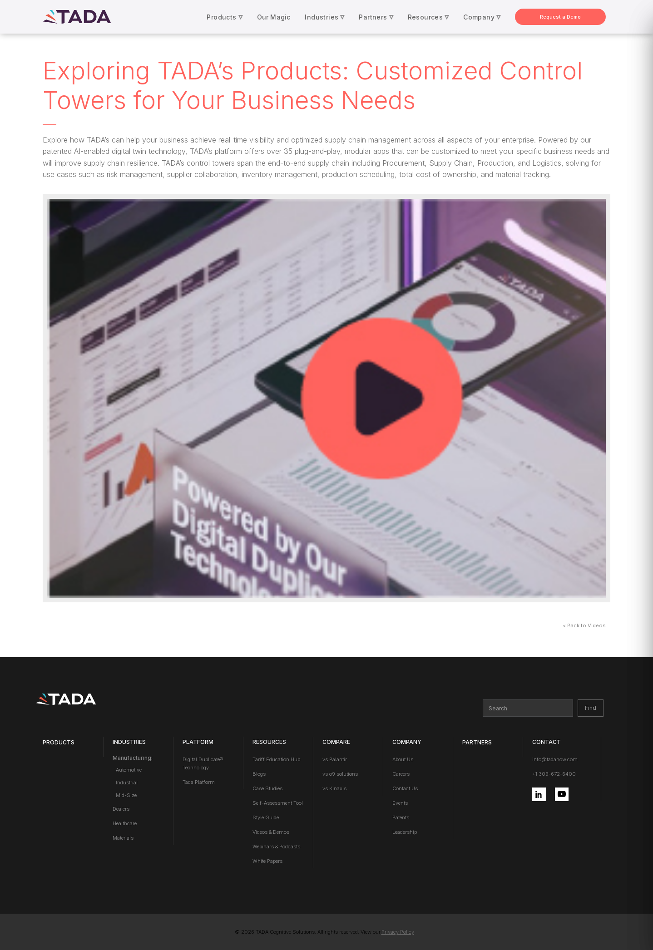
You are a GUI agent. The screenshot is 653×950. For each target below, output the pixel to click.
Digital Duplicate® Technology (203, 763)
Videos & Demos (270, 832)
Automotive (129, 770)
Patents (400, 817)
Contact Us (405, 788)
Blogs (259, 774)
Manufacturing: (133, 757)
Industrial (127, 782)
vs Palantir (334, 759)
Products (58, 742)
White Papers (267, 861)
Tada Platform (199, 782)
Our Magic (274, 17)
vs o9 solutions (340, 774)
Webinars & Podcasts (276, 846)
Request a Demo (560, 17)
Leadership (404, 832)
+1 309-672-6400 (554, 774)
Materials (123, 838)
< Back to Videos (584, 625)
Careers (401, 774)
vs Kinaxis (334, 788)
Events (400, 803)
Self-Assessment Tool (277, 803)
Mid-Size (126, 795)
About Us (402, 759)
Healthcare (125, 823)
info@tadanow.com (555, 759)
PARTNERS (477, 742)
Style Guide (265, 817)
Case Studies (267, 788)
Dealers (121, 809)
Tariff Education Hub (276, 759)
